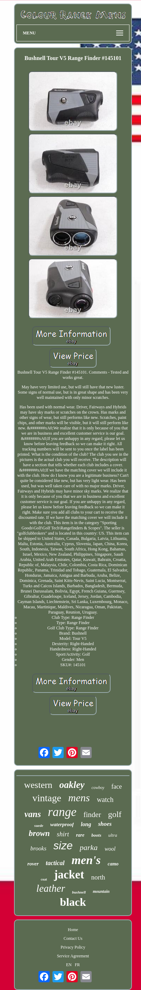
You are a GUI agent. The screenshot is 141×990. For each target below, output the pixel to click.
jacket (69, 874)
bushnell (79, 892)
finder (92, 814)
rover (33, 864)
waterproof (62, 824)
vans (32, 814)
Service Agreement (73, 956)
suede (38, 825)
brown (39, 833)
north (98, 877)
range (62, 812)
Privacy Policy (73, 947)
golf (115, 814)
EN (69, 964)
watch (105, 799)
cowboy (98, 787)
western (38, 785)
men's (86, 860)
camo (113, 864)
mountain (101, 891)
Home (73, 929)
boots (96, 835)
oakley (72, 785)
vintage (47, 797)
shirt (63, 834)
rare (80, 835)
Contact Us (73, 938)
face (116, 786)
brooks (38, 848)
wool (110, 849)
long (86, 824)
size (63, 846)
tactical (55, 863)
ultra (112, 835)
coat (44, 879)
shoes (105, 824)
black (73, 902)
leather (50, 888)
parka (89, 847)
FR (77, 964)
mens (79, 797)
